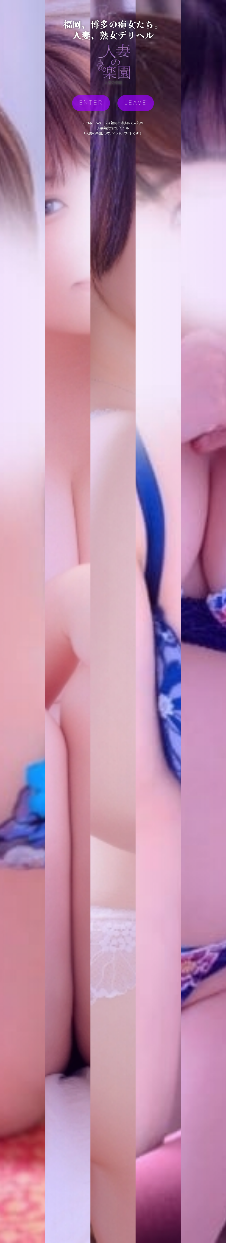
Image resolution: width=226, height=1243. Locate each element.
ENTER (91, 103)
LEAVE (135, 103)
